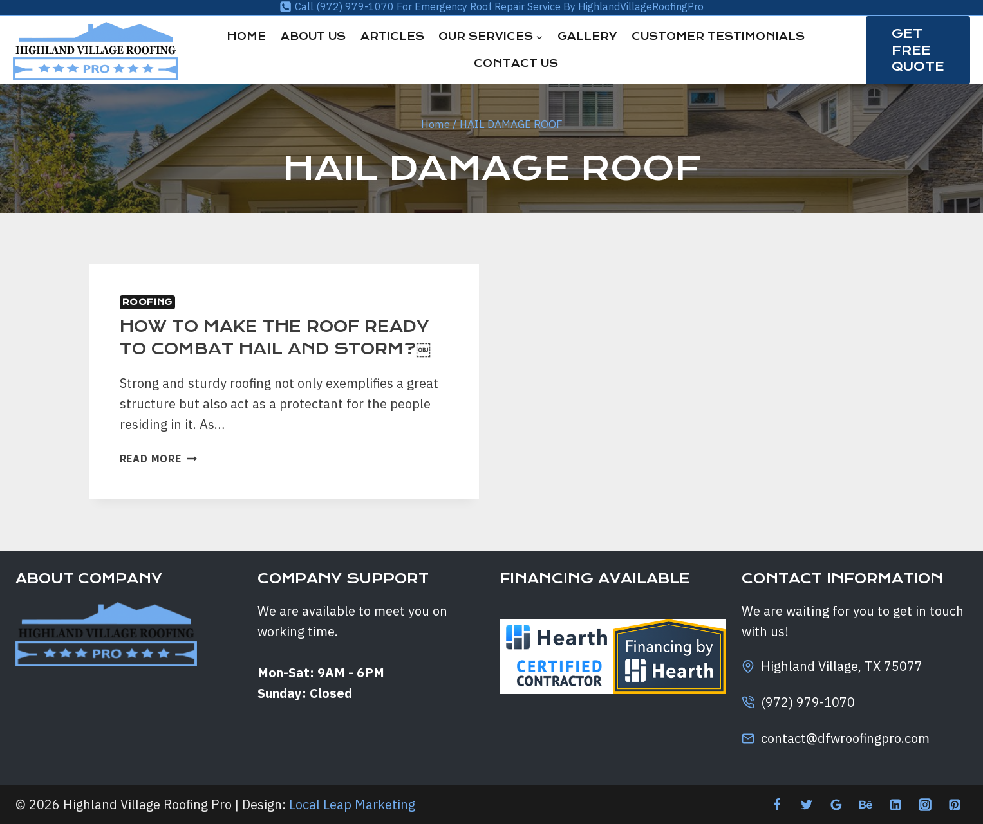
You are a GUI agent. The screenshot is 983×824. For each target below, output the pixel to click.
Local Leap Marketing (352, 804)
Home (246, 36)
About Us (313, 36)
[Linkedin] (895, 805)
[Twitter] (806, 805)
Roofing (147, 302)
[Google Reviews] (836, 805)
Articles (392, 36)
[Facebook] (777, 805)
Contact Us (516, 63)
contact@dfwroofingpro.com (845, 738)
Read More (158, 458)
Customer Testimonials (718, 36)
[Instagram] (925, 805)
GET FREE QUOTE (918, 49)
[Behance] (866, 805)
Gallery (587, 36)
